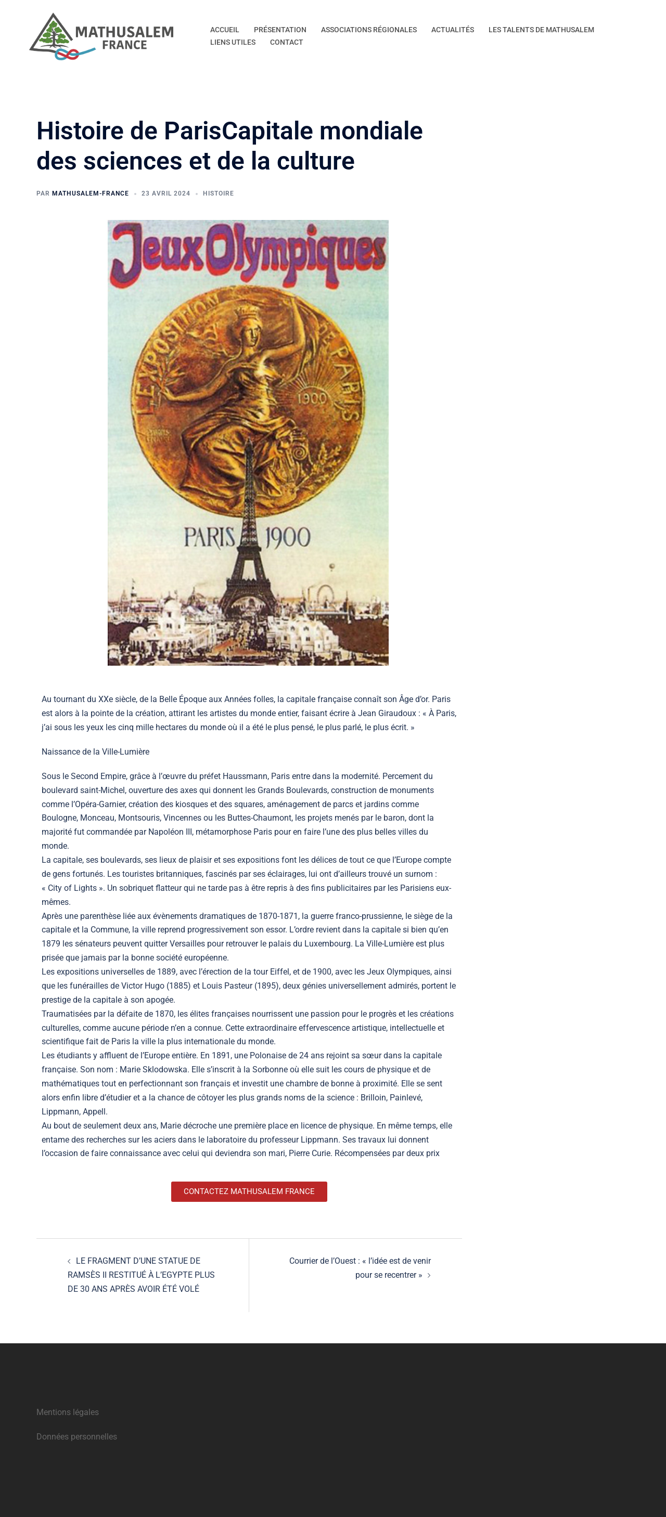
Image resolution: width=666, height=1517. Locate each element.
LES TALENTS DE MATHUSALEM (541, 29)
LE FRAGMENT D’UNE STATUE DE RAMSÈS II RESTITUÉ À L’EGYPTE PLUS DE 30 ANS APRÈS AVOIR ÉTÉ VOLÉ (141, 1275)
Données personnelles (76, 1437)
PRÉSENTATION (280, 29)
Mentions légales (67, 1412)
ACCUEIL (224, 29)
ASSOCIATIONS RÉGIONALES (369, 29)
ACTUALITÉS (452, 29)
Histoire (218, 193)
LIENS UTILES (232, 42)
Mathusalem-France (90, 193)
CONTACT (286, 42)
